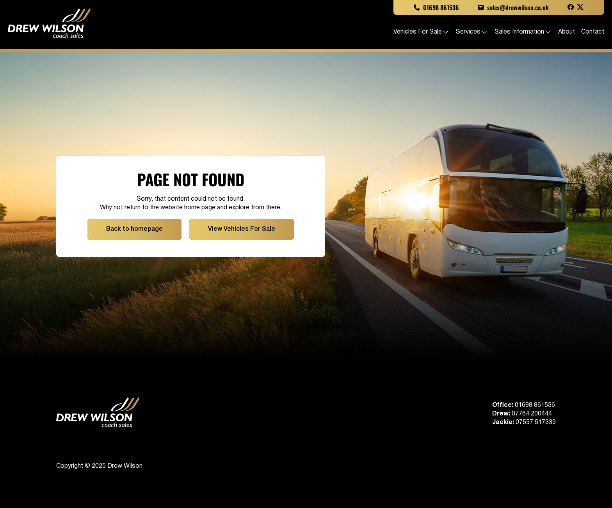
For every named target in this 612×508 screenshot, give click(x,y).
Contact (592, 32)
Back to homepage (134, 229)
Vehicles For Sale (421, 32)
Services (472, 32)
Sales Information (523, 32)
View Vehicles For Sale (241, 229)
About (566, 32)
